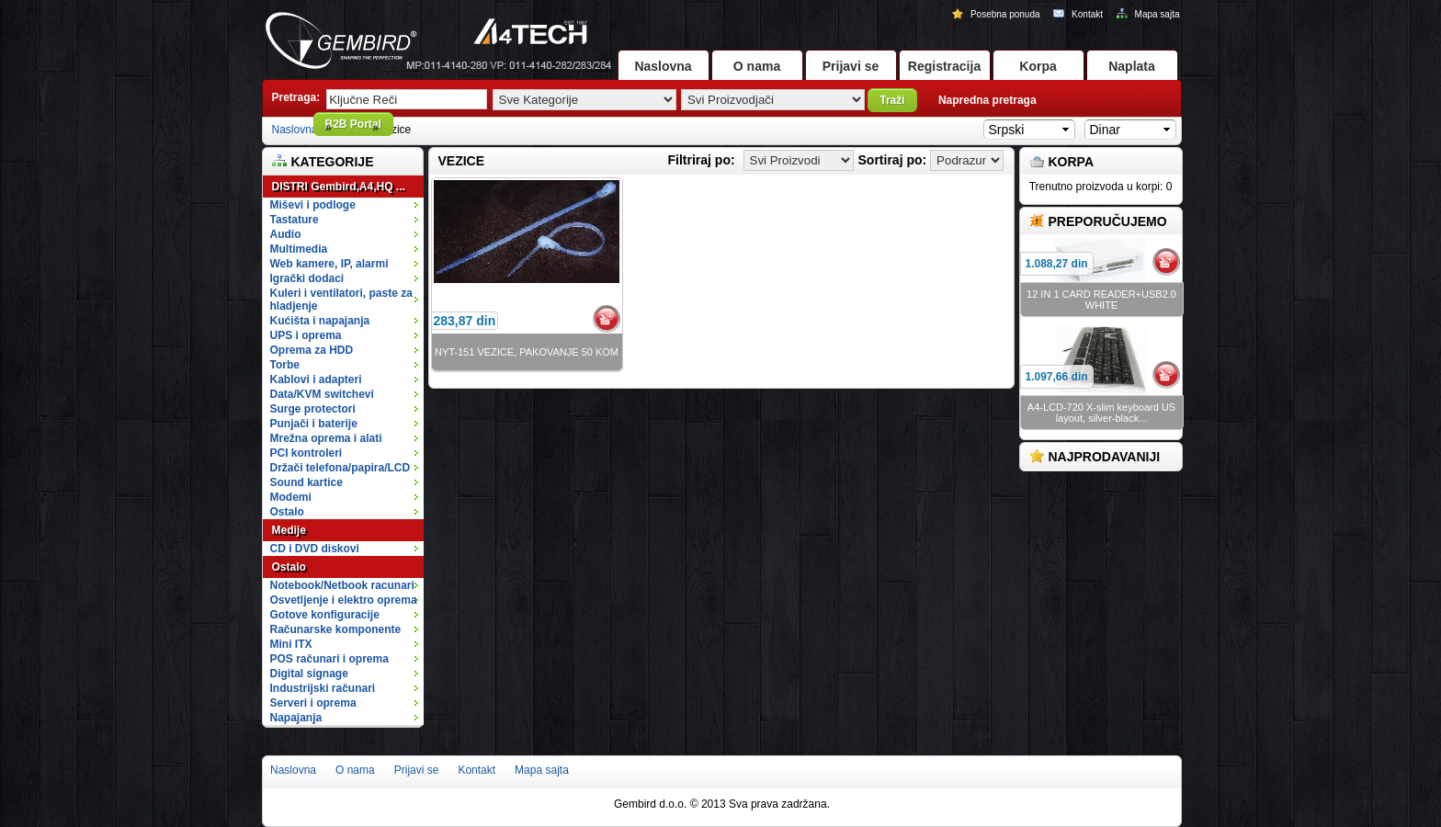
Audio (346, 234)
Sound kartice (306, 482)
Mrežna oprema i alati (346, 438)
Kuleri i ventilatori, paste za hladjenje (346, 299)
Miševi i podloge (346, 204)
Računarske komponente (346, 629)
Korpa (1037, 66)
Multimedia (346, 249)
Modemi (291, 497)
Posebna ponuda (997, 14)
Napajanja (296, 717)
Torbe (346, 364)
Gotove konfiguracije (346, 614)
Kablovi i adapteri (346, 379)
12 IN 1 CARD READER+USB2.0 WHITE (1101, 300)
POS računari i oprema (346, 658)
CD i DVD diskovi (346, 548)
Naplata (1131, 66)
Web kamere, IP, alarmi (346, 263)
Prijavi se (851, 66)
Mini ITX (346, 644)
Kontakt (1079, 14)
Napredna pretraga (987, 100)
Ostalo (346, 511)
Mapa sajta (1148, 14)
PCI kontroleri (306, 453)
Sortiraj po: (892, 160)
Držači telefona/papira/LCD (340, 467)
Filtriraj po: (701, 160)
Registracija (944, 66)
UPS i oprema (346, 335)
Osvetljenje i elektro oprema (346, 600)
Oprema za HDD (346, 350)
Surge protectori (346, 408)
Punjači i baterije (346, 423)
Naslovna (662, 66)
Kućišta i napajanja (346, 320)
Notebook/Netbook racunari (342, 585)
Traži (891, 100)
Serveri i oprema (346, 703)
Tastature (346, 219)
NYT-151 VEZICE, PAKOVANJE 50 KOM (526, 351)
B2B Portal (353, 124)
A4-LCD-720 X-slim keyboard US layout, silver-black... (1101, 413)
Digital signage (346, 673)
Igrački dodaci (346, 278)
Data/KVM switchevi (322, 394)
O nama (756, 66)
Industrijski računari (346, 688)
